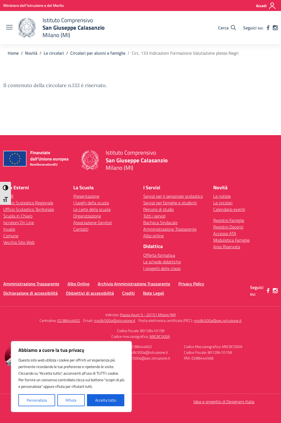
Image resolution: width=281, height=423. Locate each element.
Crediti (128, 293)
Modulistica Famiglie (231, 240)
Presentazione (86, 196)
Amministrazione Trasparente (169, 229)
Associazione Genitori (92, 222)
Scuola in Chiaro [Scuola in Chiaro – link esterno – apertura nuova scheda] (17, 216)
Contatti (80, 229)
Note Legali (153, 293)
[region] (71, 376)
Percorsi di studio (158, 209)
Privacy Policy (191, 283)
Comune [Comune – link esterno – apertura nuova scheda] (10, 235)
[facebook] (268, 27)
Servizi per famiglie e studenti (170, 202)
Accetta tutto (105, 400)
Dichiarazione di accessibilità (30, 293)
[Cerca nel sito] (227, 27)
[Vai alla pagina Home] (13, 53)
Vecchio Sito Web (19, 242)
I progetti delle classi (162, 268)
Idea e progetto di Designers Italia (223, 401)
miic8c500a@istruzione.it (114, 320)
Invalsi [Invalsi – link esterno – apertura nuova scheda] (9, 229)
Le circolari (222, 202)
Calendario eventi (229, 209)
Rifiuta (71, 400)
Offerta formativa (159, 255)
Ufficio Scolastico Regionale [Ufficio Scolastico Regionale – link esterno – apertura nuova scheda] (28, 202)
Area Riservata (226, 246)
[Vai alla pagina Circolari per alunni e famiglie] (97, 53)
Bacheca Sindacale (160, 222)
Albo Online (78, 283)
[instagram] (275, 27)
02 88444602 (68, 320)
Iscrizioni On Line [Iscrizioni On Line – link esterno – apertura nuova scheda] (18, 222)
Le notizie (222, 196)
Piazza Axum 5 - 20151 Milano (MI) (148, 315)
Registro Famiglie (228, 220)
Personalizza (37, 400)
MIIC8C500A (160, 336)
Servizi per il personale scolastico (173, 196)
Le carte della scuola (92, 209)
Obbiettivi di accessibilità (90, 293)
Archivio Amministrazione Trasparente (134, 283)
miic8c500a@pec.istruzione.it (217, 320)
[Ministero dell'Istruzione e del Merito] (33, 5)
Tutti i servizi (154, 216)
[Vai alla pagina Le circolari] (54, 53)
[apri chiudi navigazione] (9, 27)
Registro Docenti (228, 227)
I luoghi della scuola (91, 202)
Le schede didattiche (162, 261)
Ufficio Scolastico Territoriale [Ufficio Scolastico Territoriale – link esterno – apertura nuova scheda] (28, 209)
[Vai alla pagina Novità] (31, 53)
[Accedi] (266, 6)
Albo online (153, 235)
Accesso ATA (224, 233)
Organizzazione (87, 216)
